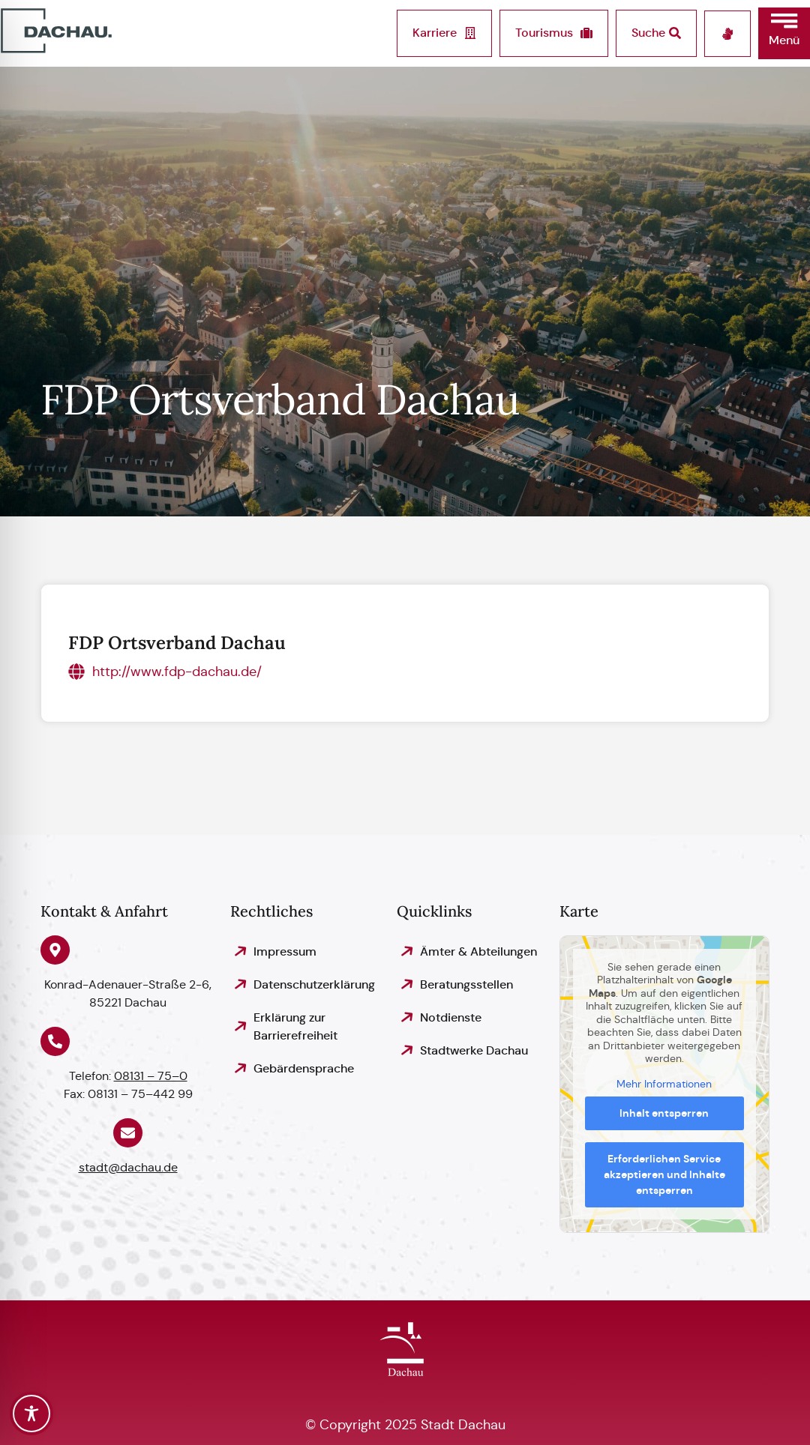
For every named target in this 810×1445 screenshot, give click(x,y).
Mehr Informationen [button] (664, 1083)
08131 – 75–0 (151, 1076)
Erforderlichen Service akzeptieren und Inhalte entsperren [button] (664, 1174)
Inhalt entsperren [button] (665, 1113)
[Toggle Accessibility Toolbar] (31, 1413)
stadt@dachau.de (128, 1167)
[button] (784, 33)
